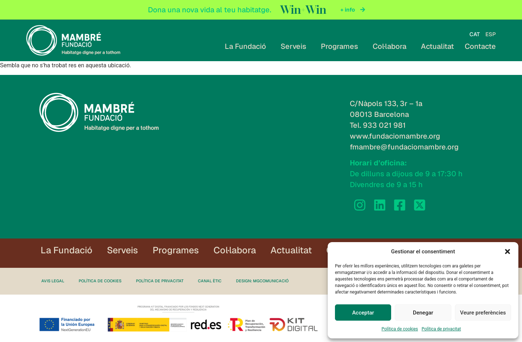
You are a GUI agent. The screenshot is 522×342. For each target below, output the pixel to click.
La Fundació (247, 46)
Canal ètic (209, 281)
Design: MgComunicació (262, 281)
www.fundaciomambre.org (395, 136)
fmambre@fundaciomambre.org (404, 147)
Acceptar (363, 312)
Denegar (423, 312)
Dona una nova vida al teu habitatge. (209, 9)
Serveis (295, 46)
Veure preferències (483, 312)
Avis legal (52, 281)
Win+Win (303, 9)
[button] (507, 251)
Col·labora (391, 46)
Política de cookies (399, 329)
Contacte (480, 46)
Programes (341, 46)
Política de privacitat (441, 329)
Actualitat (437, 46)
